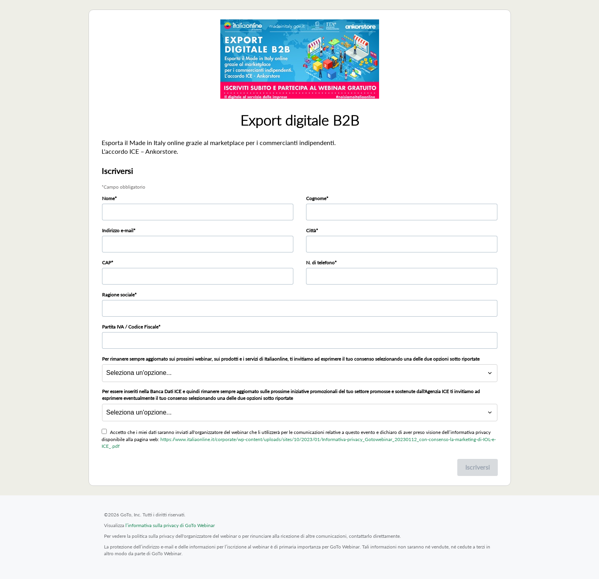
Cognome (316, 198)
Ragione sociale (118, 295)
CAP (106, 263)
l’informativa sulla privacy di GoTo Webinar (170, 525)
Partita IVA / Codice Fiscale (130, 327)
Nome (108, 198)
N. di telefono (320, 263)
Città (311, 230)
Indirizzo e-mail (117, 230)
